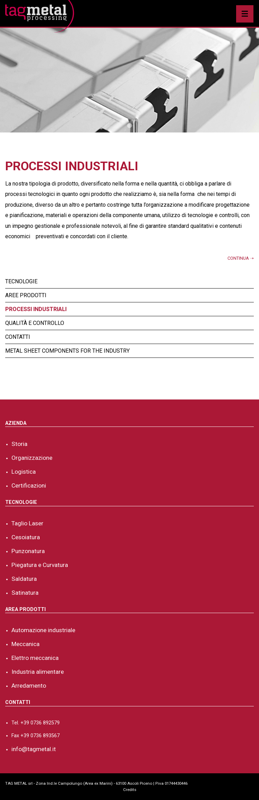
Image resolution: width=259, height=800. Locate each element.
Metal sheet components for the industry (67, 350)
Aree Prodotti (25, 295)
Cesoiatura (25, 537)
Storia (19, 443)
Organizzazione (31, 457)
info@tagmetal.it (33, 749)
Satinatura (24, 592)
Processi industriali (36, 309)
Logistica (23, 471)
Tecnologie (21, 281)
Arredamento (28, 685)
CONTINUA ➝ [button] (240, 258)
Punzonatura (28, 551)
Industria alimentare (37, 671)
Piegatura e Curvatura (39, 564)
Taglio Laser (27, 523)
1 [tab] (128, 124)
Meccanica (25, 643)
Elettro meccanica (35, 657)
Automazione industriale (43, 630)
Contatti (17, 337)
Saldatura (24, 578)
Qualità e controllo (34, 323)
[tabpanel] (129, 80)
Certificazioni (28, 485)
